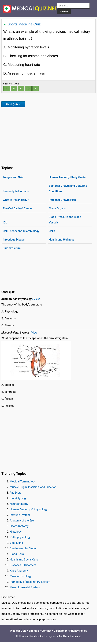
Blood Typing (18, 498)
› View (36, 299)
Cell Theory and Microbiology (21, 231)
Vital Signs (16, 542)
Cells (52, 231)
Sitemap (34, 630)
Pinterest (75, 636)
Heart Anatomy (19, 526)
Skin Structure (12, 248)
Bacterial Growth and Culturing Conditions (68, 188)
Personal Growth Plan (62, 200)
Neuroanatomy (19, 503)
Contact (46, 630)
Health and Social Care (24, 559)
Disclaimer (60, 630)
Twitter (63, 636)
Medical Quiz (18, 630)
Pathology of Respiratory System (30, 581)
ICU (5, 222)
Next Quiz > (13, 104)
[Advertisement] (48, 135)
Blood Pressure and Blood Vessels (65, 219)
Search (64, 11)
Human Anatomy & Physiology (28, 509)
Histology (15, 531)
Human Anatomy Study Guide (67, 177)
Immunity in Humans (16, 191)
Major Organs (57, 208)
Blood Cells (17, 554)
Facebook (35, 636)
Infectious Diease (13, 239)
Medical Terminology (23, 481)
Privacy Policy (78, 630)
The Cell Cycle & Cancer (18, 208)
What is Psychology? (16, 200)
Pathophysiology (20, 537)
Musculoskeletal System (25, 587)
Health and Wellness (61, 239)
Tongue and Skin (13, 177)
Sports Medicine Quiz (24, 24)
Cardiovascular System (24, 548)
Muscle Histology (20, 576)
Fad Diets (15, 492)
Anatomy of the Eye (22, 520)
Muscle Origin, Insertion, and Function (33, 487)
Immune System (20, 515)
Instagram (50, 636)
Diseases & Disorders (23, 565)
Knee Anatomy (19, 570)
